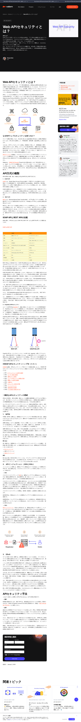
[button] (21, 7)
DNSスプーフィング (9, 453)
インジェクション (12, 386)
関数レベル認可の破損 (13, 380)
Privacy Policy (17, 654)
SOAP (4, 181)
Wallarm (5, 14)
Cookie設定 (64, 719)
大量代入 (10, 382)
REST (4, 199)
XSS (20, 475)
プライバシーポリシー (18, 719)
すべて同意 (71, 719)
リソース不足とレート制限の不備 (16, 378)
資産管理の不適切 (12, 387)
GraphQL (15, 307)
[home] (8, 7)
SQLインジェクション (8, 507)
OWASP (5, 367)
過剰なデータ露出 (12, 376)
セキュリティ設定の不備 (14, 384)
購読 (68, 129)
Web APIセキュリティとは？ (68, 85)
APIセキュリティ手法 (66, 89)
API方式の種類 (64, 87)
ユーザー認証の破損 (13, 374)
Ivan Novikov (66, 158)
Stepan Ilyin (10, 58)
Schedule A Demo (72, 6)
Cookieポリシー (10, 719)
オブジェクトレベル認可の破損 (15, 373)
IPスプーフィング (8, 449)
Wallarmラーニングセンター (15, 14)
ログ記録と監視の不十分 (14, 389)
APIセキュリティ (7, 154)
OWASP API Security (14, 162)
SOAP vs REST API (7, 227)
